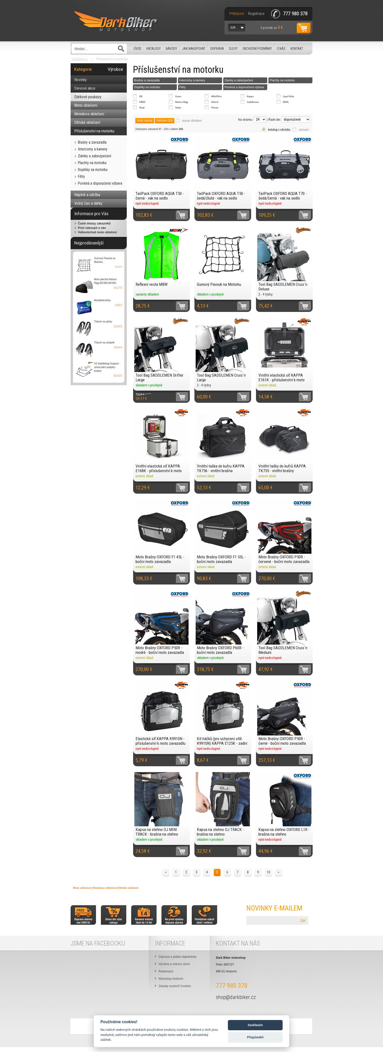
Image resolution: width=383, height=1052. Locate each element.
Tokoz (178, 107)
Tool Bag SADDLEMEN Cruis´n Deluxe (282, 286)
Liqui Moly (288, 96)
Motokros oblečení (104, 887)
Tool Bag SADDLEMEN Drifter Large (159, 377)
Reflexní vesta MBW (152, 284)
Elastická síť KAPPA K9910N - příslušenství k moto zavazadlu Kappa (160, 741)
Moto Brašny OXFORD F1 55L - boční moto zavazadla (221, 559)
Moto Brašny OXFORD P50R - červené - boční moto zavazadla (283, 559)
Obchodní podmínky (257, 49)
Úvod (137, 49)
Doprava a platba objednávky (177, 956)
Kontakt (296, 49)
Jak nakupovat (193, 49)
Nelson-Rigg (181, 102)
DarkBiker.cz (79, 59)
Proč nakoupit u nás (92, 228)
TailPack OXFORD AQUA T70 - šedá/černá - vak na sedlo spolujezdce (282, 196)
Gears (178, 96)
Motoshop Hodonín (171, 978)
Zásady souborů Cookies (175, 986)
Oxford (214, 102)
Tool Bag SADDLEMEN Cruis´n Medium (282, 650)
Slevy (233, 49)
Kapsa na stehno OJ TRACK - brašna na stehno (220, 832)
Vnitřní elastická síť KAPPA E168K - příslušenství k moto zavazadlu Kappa (159, 468)
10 (268, 872)
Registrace (256, 13)
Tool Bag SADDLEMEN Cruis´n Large (221, 377)
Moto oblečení (82, 887)
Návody (171, 49)
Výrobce (115, 69)
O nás (281, 49)
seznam (304, 130)
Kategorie (83, 69)
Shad (141, 107)
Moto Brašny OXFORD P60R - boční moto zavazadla (220, 650)
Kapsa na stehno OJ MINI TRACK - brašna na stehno (157, 832)
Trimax (214, 107)
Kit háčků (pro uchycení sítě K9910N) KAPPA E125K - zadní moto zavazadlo (222, 741)
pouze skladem (192, 120)
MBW (142, 102)
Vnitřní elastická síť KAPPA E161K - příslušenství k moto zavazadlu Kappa (281, 377)
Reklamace (166, 971)
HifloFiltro (216, 96)
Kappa (250, 96)
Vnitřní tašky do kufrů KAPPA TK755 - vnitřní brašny (282, 468)
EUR (233, 27)
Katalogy (153, 49)
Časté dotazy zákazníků (94, 223)
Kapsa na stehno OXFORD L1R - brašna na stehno (283, 832)
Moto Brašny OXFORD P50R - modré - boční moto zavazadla (160, 650)
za (272, 27)
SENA (285, 102)
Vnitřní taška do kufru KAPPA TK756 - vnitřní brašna (221, 468)
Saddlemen (253, 102)
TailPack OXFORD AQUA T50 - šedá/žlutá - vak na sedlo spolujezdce (221, 196)
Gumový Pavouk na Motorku (219, 284)
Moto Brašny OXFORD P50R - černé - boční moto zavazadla (282, 741)
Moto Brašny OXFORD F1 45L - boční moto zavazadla (160, 559)
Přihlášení (236, 13)
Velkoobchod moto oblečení (97, 232)
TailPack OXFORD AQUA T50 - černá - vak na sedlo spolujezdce (160, 196)
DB (140, 96)
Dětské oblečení (128, 887)
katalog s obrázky (279, 130)
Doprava (217, 49)
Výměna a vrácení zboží (174, 964)
